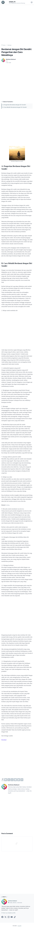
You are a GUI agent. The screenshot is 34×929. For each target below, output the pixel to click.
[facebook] (5, 779)
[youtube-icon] (12, 917)
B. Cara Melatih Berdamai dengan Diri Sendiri (14, 107)
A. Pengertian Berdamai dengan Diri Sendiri (14, 104)
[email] (21, 779)
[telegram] (15, 779)
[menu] (3, 2)
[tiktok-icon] (15, 917)
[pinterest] (18, 779)
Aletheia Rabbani (13, 901)
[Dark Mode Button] (32, 2)
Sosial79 (12, 2)
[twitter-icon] (5, 917)
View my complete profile (9, 913)
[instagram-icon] (9, 917)
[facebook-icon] (2, 917)
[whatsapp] (12, 779)
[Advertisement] (17, 24)
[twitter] (8, 779)
